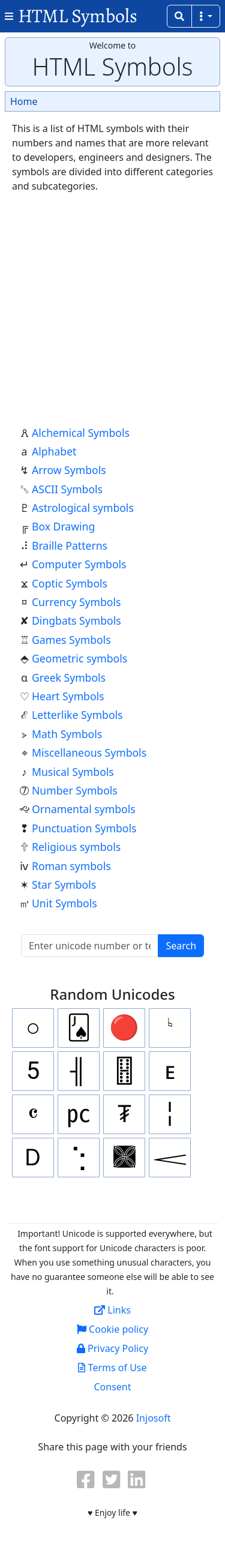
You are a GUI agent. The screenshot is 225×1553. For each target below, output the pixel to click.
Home (24, 101)
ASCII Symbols (67, 489)
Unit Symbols (64, 903)
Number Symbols (75, 790)
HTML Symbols (77, 15)
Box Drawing (63, 526)
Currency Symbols (76, 602)
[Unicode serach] (89, 945)
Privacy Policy (112, 1348)
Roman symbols (71, 866)
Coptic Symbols (69, 583)
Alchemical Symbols (81, 432)
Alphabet (54, 451)
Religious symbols (76, 847)
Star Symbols (64, 884)
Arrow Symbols (69, 470)
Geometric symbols (79, 658)
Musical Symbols (73, 771)
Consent (112, 1386)
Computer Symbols (79, 564)
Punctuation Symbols (84, 828)
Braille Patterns (69, 545)
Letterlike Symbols (77, 714)
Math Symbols (67, 734)
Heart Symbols (68, 696)
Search (181, 945)
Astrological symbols (83, 507)
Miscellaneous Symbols (89, 752)
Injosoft (153, 1418)
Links (112, 1310)
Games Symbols (71, 639)
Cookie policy (112, 1329)
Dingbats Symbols (76, 620)
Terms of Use (112, 1367)
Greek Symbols (69, 677)
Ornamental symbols (84, 809)
